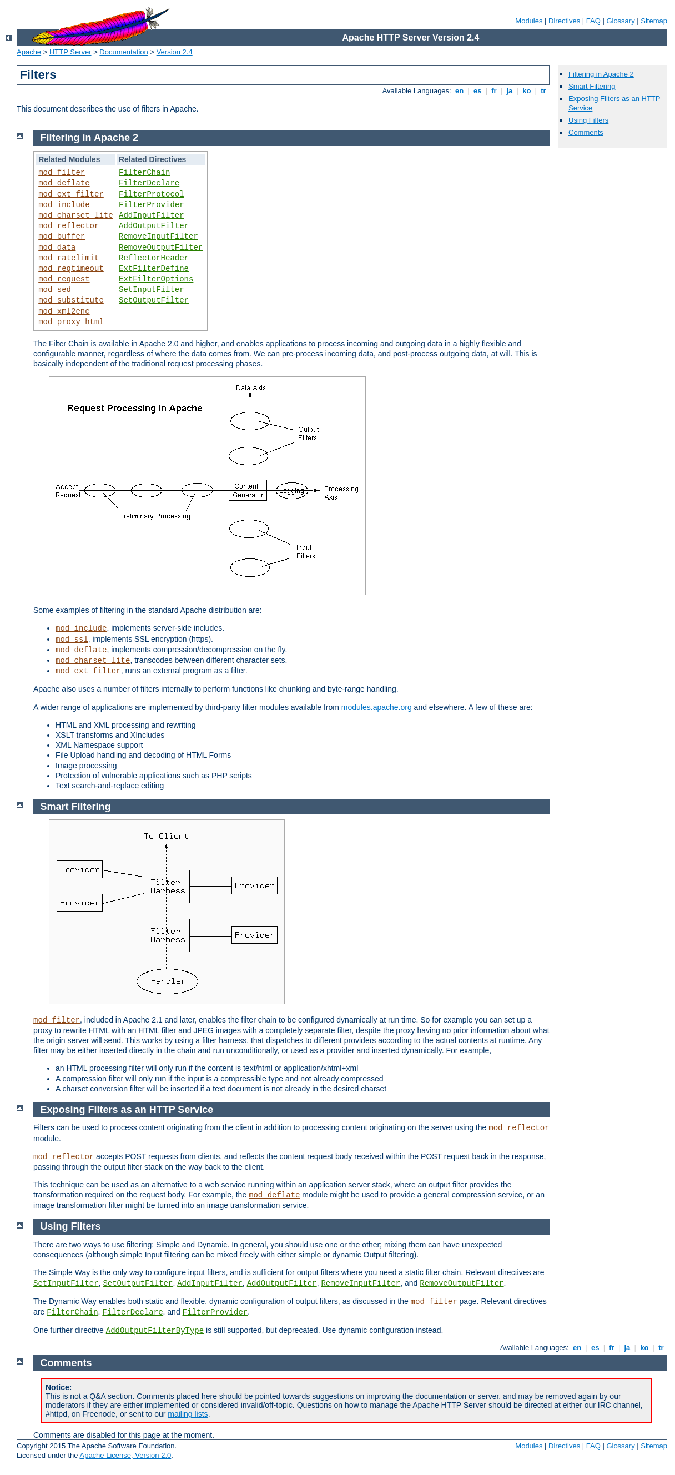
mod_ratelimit (68, 258)
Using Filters (588, 120)
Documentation (123, 52)
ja (510, 91)
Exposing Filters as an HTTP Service (127, 1109)
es (477, 91)
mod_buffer (61, 236)
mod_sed (54, 289)
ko (527, 91)
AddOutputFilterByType (155, 1330)
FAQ (593, 21)
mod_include (63, 204)
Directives (564, 21)
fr (494, 91)
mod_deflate (63, 183)
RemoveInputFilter (158, 236)
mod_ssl (72, 639)
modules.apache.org (376, 707)
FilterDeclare (149, 183)
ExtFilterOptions (156, 279)
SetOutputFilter (154, 300)
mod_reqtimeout (71, 268)
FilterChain (144, 172)
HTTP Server (70, 52)
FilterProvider (151, 204)
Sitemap (654, 21)
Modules (528, 21)
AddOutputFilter (154, 225)
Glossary (620, 21)
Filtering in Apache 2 (601, 74)
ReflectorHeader (154, 258)
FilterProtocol (151, 194)
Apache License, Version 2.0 (125, 1455)
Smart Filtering (592, 86)
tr (543, 91)
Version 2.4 (175, 52)
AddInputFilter (151, 215)
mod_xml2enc (63, 311)
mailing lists (188, 1413)
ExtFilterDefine (154, 268)
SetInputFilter (151, 289)
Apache (29, 52)
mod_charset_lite (75, 215)
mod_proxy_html (71, 322)
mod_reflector (68, 225)
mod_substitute (71, 300)
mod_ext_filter (71, 194)
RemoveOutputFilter (161, 247)
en (459, 91)
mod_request (63, 279)
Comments (585, 132)
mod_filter (61, 172)
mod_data (56, 247)
